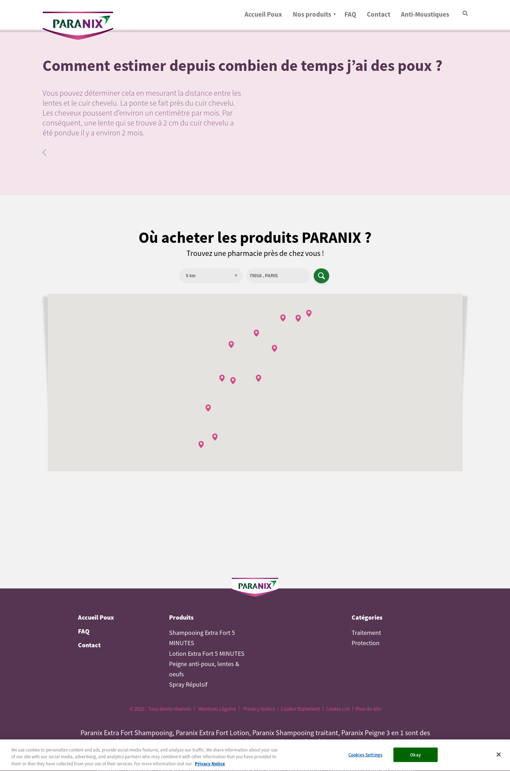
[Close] (498, 756)
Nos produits (312, 14)
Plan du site (368, 708)
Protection (366, 643)
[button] (233, 380)
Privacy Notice (259, 708)
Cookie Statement (300, 708)
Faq (46, 153)
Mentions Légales (217, 708)
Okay (415, 757)
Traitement (366, 633)
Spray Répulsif (188, 684)
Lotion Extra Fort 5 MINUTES (207, 654)
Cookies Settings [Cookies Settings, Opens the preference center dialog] (365, 757)
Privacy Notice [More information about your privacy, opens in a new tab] (210, 766)
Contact (378, 14)
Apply (321, 275)
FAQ (350, 14)
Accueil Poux (263, 14)
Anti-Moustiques (425, 14)
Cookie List (338, 708)
